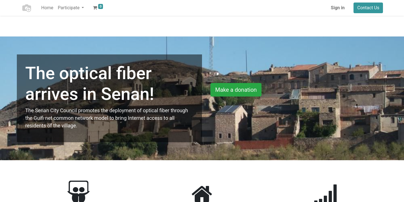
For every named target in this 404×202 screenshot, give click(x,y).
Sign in (338, 7)
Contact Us (368, 7)
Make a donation (236, 89)
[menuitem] (47, 7)
